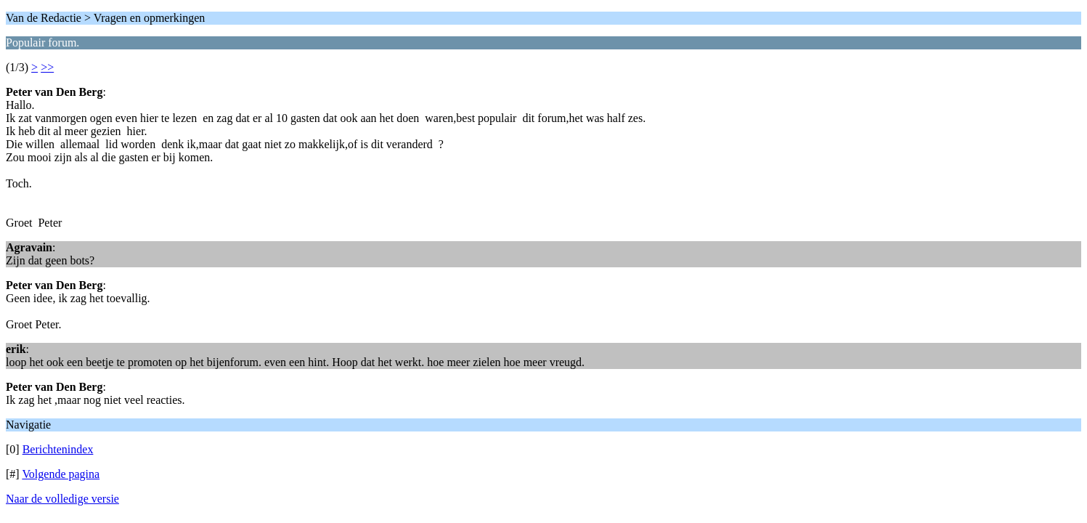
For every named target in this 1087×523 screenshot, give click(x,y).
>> (47, 67)
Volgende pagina (60, 474)
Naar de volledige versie (62, 498)
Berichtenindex (58, 449)
